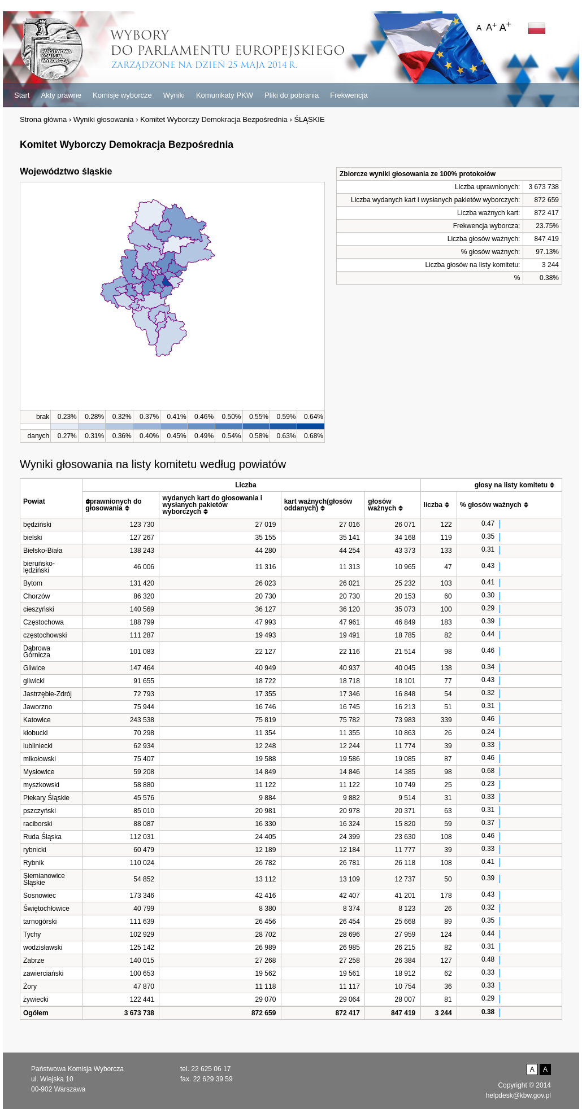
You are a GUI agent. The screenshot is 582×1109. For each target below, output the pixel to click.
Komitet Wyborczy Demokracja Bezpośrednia (214, 119)
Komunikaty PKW (224, 95)
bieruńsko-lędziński (39, 567)
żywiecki (36, 999)
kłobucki (35, 733)
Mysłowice (38, 772)
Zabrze (33, 960)
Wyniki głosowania (103, 119)
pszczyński (39, 811)
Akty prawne (61, 95)
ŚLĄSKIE (309, 119)
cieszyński (38, 609)
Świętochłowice (46, 908)
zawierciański (43, 973)
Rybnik (33, 863)
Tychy (32, 934)
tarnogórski (40, 921)
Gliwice (34, 668)
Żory (30, 986)
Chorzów (36, 596)
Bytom (32, 583)
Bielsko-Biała (42, 550)
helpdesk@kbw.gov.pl (518, 1095)
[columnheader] (51, 498)
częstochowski (45, 635)
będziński (37, 525)
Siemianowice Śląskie (44, 879)
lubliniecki (38, 746)
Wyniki (174, 95)
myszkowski (41, 785)
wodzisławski (42, 947)
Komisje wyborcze (122, 95)
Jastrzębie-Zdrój (47, 694)
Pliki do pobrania (291, 95)
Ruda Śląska (42, 837)
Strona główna (43, 119)
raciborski (37, 824)
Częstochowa (43, 622)
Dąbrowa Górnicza (36, 651)
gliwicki (34, 681)
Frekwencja (348, 95)
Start (21, 95)
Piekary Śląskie (46, 798)
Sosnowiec (39, 896)
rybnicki (34, 850)
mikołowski (39, 759)
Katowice (37, 720)
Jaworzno (37, 707)
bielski (32, 538)
